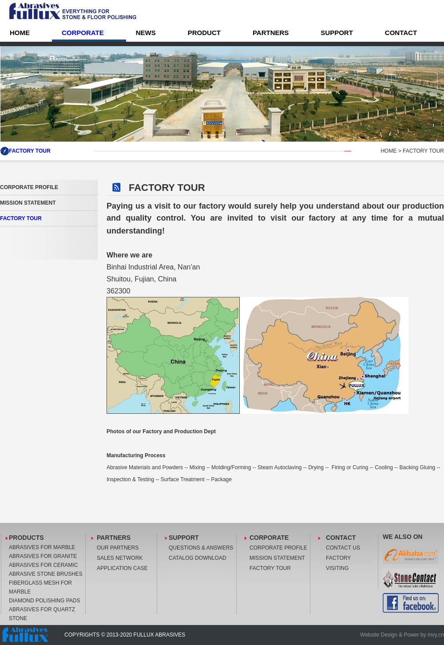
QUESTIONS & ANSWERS (201, 548)
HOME (388, 151)
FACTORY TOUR (21, 218)
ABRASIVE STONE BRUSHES (46, 574)
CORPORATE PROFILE (29, 187)
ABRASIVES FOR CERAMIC (43, 565)
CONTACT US (343, 548)
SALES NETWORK (120, 558)
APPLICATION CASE (122, 568)
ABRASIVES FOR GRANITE (43, 556)
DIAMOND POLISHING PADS (44, 601)
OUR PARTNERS (118, 548)
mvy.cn (436, 635)
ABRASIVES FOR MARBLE (42, 547)
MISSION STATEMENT (28, 203)
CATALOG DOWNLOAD (197, 558)
